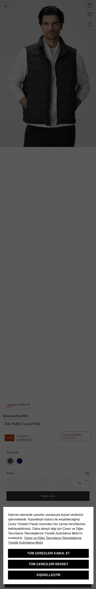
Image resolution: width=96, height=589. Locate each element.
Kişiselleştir (48, 575)
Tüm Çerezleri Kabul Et (48, 553)
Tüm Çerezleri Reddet (48, 564)
